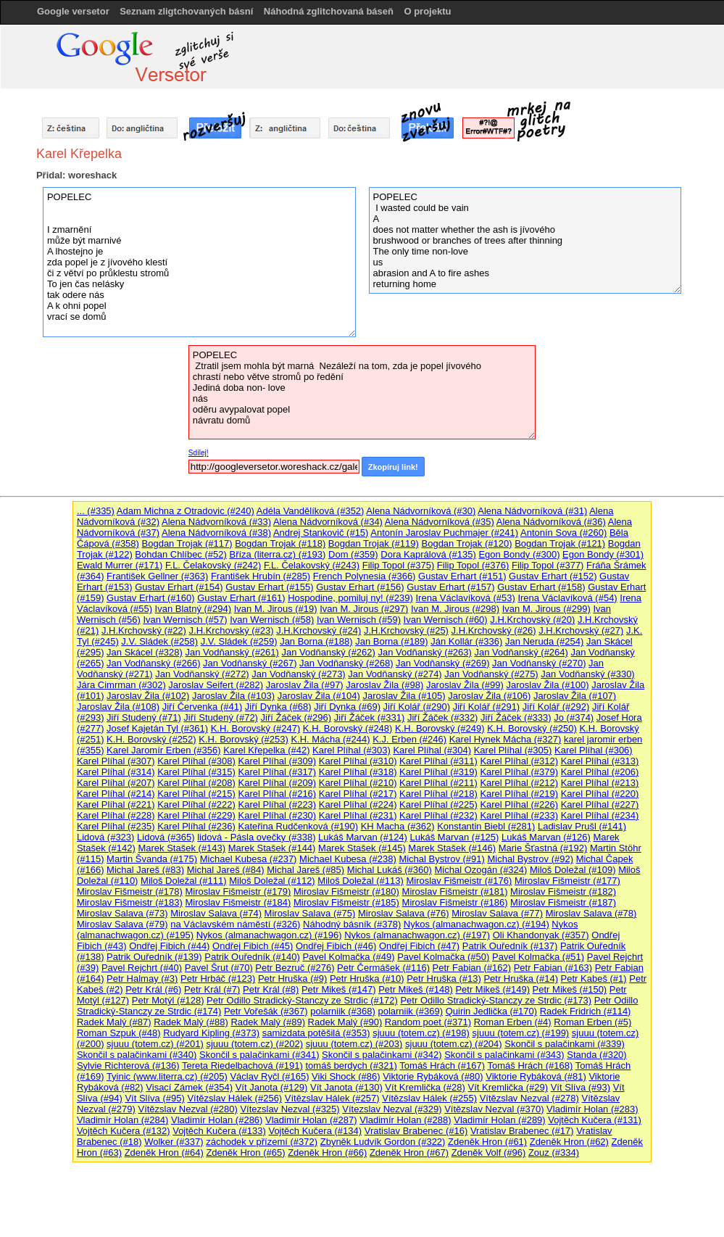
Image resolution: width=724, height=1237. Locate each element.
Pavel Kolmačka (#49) (348, 956)
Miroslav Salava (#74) (216, 913)
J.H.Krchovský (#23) (231, 630)
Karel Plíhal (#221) (116, 804)
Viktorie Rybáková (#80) (433, 1076)
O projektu (427, 11)
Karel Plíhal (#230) (277, 815)
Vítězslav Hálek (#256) (234, 1098)
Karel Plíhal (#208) (196, 782)
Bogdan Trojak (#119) (373, 543)
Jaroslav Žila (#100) (547, 684)
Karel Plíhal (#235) (116, 826)
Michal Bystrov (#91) (441, 858)
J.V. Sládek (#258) (159, 641)
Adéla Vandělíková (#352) (311, 510)
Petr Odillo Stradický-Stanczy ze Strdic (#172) (302, 1000)
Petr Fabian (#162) (472, 967)
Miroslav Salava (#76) (403, 913)
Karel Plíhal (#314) (116, 771)
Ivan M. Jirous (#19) (275, 608)
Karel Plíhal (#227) (600, 804)
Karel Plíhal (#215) (196, 793)
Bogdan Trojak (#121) (560, 543)
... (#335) (96, 510)
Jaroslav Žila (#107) (574, 695)
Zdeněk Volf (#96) (489, 1152)
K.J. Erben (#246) (409, 739)
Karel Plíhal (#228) (116, 815)
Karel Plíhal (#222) (196, 804)
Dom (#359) (353, 554)
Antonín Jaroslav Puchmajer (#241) (444, 532)
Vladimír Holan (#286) (216, 1119)
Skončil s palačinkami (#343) (504, 1054)
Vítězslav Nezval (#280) (187, 1109)
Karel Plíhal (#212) (519, 782)
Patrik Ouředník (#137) (510, 945)
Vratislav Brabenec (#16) (416, 1130)
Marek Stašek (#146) (452, 848)
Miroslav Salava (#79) (122, 924)
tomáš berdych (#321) (350, 1065)
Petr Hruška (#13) (444, 978)
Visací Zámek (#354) (189, 1087)
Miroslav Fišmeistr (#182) (563, 891)
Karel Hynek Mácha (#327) (505, 739)
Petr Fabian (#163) (553, 967)
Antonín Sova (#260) (563, 532)
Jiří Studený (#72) (220, 717)
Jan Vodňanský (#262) (328, 652)
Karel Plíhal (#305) (513, 750)
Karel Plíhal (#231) (358, 815)
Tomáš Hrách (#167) (442, 1065)
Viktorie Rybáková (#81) (536, 1076)
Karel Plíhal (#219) (519, 793)
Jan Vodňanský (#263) (425, 652)
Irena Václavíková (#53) (465, 597)
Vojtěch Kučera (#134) (315, 1130)
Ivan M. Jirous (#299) (546, 608)
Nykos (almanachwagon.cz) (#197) (417, 935)
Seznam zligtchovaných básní (186, 11)
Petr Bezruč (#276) (294, 967)
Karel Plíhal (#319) (438, 771)
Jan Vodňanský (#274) (394, 674)
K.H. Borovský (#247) (256, 728)
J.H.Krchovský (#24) (318, 630)
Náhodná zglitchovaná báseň (329, 11)
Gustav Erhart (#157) (450, 587)
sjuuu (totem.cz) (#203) (354, 1043)
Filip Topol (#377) (547, 565)
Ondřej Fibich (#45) (252, 945)
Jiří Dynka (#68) (278, 706)
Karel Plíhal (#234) (600, 815)
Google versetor (73, 11)
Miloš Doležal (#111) (184, 880)
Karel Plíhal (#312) (519, 761)
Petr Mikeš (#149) (492, 989)
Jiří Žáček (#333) (516, 717)
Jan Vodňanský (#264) (521, 652)
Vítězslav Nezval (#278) (529, 1098)
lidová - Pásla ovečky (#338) (256, 837)
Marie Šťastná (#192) (543, 848)
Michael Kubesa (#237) (248, 858)
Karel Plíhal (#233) (519, 815)
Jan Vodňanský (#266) (153, 663)
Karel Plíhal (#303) (351, 750)
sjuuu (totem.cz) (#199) (521, 1032)
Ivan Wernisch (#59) (359, 619)
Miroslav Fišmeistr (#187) (563, 902)
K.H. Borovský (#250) (532, 728)
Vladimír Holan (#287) (311, 1119)
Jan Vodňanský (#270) (539, 663)
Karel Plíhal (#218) (438, 793)
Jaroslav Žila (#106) (489, 695)
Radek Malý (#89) (267, 1022)
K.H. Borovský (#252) (151, 739)
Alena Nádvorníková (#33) (216, 521)
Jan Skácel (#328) (145, 652)
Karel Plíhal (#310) (358, 761)
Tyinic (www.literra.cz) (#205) (167, 1076)
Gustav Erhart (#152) (552, 576)
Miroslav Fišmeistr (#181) (455, 891)
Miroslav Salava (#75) (310, 913)
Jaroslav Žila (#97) (305, 684)
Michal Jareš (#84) (226, 869)
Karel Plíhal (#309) (277, 761)
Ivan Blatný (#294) (193, 608)
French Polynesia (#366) (364, 576)
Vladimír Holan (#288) (405, 1119)
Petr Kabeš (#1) (594, 978)
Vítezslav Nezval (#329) (391, 1109)
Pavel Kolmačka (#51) (538, 956)
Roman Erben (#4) (513, 1022)
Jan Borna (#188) (316, 641)
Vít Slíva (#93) (580, 1087)
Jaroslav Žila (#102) (148, 695)
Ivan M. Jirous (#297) (364, 608)
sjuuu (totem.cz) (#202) (254, 1043)
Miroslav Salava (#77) (497, 913)
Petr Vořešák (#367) (266, 1011)
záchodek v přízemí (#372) (261, 1141)
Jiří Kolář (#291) (486, 706)
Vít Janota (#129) (272, 1087)
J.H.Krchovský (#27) (580, 630)
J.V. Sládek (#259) (239, 641)
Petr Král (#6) (153, 989)
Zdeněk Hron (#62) (569, 1141)
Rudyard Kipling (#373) (211, 1032)
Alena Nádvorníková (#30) (420, 510)
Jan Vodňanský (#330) (587, 674)
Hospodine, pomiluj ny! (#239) (350, 597)
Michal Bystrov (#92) (530, 858)
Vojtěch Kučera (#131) (594, 1119)
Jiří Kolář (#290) (416, 706)
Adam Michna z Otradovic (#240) (185, 510)
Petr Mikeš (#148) (415, 989)
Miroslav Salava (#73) (122, 913)
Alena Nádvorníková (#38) (216, 532)
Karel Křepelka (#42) (266, 750)
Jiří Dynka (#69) (347, 706)
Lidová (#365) (166, 837)
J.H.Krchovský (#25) (406, 630)
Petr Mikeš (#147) (338, 989)
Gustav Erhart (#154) (178, 587)
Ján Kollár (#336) (466, 641)
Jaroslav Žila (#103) (233, 695)
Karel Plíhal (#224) (358, 804)
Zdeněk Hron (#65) (245, 1152)
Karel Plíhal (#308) (196, 761)
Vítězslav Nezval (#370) (494, 1109)
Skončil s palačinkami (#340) (136, 1054)
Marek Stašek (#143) (181, 848)
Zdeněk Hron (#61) (487, 1141)
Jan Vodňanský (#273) (298, 674)
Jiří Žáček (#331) (369, 717)
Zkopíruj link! (393, 467)
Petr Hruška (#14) (520, 978)
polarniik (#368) (342, 1011)
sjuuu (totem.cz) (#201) (155, 1043)
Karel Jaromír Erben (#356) (164, 750)
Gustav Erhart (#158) (541, 587)
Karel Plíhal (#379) (519, 771)
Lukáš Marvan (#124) (362, 837)
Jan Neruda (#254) (544, 641)
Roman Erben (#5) (592, 1022)
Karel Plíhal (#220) (600, 793)
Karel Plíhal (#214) (116, 793)
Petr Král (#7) (212, 989)
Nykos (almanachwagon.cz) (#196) (269, 935)
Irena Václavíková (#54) (567, 597)
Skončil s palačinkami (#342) (381, 1054)
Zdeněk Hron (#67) (409, 1152)
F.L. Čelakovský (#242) (213, 565)
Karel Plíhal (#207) (116, 782)
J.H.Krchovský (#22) (143, 630)
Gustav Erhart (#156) (360, 587)
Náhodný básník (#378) (352, 924)
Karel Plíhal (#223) (277, 804)
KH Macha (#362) (398, 826)
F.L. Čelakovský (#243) (311, 565)
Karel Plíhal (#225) (438, 804)
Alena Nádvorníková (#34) (328, 521)
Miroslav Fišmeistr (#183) (130, 902)
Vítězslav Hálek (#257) (332, 1098)
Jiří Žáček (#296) (296, 717)
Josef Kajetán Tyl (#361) (157, 728)
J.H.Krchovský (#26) (494, 630)
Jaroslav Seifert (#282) (215, 684)
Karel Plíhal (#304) (432, 750)
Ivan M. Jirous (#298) (455, 608)
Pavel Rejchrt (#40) (141, 967)
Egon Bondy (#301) (603, 554)
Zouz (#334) (553, 1152)
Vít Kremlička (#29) (508, 1087)
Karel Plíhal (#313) (600, 761)
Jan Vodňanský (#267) (249, 663)
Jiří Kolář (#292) (556, 706)
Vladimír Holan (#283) (592, 1109)
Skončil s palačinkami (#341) (259, 1054)
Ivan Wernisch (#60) (446, 619)
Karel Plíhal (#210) (358, 782)
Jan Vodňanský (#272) (202, 674)
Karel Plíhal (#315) (196, 771)
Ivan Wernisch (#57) (185, 619)
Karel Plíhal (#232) (438, 815)
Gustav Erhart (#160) (150, 597)
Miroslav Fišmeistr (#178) (130, 891)
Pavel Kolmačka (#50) (443, 956)
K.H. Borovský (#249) (440, 728)
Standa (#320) (596, 1054)
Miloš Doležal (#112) (272, 880)
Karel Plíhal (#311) (438, 761)
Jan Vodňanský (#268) (346, 663)
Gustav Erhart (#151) (462, 576)
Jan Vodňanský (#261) (232, 652)
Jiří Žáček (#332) (442, 717)
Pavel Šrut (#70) (219, 967)
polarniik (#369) (410, 1011)
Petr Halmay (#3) (142, 978)
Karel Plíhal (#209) (277, 782)
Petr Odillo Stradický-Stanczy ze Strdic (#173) (495, 1000)
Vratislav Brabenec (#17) (522, 1130)
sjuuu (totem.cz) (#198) (421, 1032)
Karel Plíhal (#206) (600, 771)
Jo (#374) (574, 717)
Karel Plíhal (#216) (277, 793)
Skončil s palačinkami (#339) (564, 1043)
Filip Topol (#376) (473, 565)
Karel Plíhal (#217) (358, 793)
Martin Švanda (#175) (152, 858)
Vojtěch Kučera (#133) (219, 1130)
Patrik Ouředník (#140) (252, 956)
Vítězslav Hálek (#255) (429, 1098)
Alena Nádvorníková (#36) (551, 521)
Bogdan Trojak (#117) (187, 543)
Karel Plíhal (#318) (358, 771)
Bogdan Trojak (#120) (467, 543)
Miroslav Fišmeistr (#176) (459, 880)
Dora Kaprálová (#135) (428, 554)
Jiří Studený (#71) (144, 717)
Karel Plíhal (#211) (438, 782)
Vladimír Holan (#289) (499, 1119)
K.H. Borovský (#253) (243, 739)
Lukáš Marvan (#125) (454, 837)
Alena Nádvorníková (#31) (532, 510)
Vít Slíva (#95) (154, 1098)
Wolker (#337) (173, 1141)
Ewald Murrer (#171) (120, 565)
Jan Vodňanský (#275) (491, 674)
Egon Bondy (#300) (518, 554)
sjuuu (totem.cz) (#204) (453, 1043)
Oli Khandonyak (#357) (541, 935)
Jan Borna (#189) (391, 641)
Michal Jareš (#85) (305, 869)
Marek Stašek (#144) (272, 848)
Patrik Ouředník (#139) (154, 956)
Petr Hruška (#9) (292, 978)
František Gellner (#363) (157, 576)
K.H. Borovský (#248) (348, 728)
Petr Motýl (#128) (168, 1000)
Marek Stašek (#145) (362, 848)
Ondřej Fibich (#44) (169, 945)
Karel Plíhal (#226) (519, 804)
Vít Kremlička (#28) (425, 1087)
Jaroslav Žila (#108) (118, 706)
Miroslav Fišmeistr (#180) (346, 891)
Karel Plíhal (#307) (116, 761)
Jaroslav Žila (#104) (319, 695)
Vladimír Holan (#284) (122, 1119)
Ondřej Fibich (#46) (336, 945)
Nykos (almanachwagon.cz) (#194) (476, 924)
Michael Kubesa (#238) (347, 858)
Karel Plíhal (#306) (593, 750)
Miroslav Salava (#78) (591, 913)
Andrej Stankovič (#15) (321, 532)
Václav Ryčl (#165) (269, 1076)
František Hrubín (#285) (260, 576)
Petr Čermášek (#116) (383, 967)
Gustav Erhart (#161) (241, 597)
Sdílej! (198, 453)
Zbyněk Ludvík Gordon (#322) (383, 1141)
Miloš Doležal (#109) (573, 869)
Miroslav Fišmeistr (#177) (567, 880)
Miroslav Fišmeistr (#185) (346, 902)
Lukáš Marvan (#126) (546, 837)
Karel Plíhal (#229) (196, 815)
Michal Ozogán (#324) (480, 869)
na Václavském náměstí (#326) (235, 924)
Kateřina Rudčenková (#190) (298, 826)
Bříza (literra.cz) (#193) (277, 554)
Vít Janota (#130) (346, 1087)
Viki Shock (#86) (346, 1076)
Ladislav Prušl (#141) (582, 826)
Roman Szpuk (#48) (119, 1032)
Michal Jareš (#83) (145, 869)
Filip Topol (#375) (398, 565)
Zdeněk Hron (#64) (164, 1152)
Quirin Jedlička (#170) (491, 1011)
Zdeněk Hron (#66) (327, 1152)
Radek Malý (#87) (114, 1022)
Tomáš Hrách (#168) (530, 1065)
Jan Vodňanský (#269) (442, 663)
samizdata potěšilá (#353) (316, 1032)
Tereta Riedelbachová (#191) (242, 1065)
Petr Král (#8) (271, 989)
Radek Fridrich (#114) (585, 1011)
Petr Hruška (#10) (367, 978)
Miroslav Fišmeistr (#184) (238, 902)
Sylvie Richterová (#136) (128, 1065)
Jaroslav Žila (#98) (384, 684)
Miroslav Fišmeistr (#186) (455, 902)
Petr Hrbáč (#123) (217, 978)
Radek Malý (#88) (191, 1022)
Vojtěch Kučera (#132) (123, 1130)
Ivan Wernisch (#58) (272, 619)
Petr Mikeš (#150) (570, 989)
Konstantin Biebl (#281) (486, 826)
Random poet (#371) (428, 1022)
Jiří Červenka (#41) (202, 706)
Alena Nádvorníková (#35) (439, 521)
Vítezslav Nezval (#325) (289, 1109)
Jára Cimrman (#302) (121, 684)
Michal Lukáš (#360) (389, 869)
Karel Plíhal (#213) (600, 782)
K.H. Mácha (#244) (330, 739)
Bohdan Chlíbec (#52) (180, 554)
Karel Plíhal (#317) (277, 771)
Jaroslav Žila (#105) (403, 695)
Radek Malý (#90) (345, 1022)
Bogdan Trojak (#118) (280, 543)
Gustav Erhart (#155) (269, 587)
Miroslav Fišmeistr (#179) (238, 891)
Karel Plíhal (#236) (196, 826)
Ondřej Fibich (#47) (419, 945)
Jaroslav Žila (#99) (465, 684)
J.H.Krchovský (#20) (532, 619)
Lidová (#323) (106, 837)
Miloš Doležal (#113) (360, 880)
